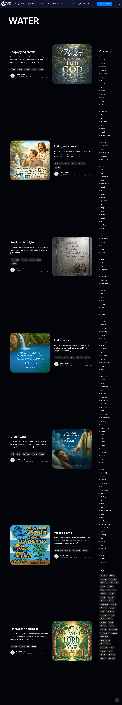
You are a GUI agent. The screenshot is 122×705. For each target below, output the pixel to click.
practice (104, 376)
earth (103, 125)
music (103, 335)
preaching (104, 387)
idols (102, 256)
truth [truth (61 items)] (110, 651)
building (103, 94)
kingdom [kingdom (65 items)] (104, 615)
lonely (103, 304)
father (103, 170)
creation (59, 358)
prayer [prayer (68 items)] (104, 629)
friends (25, 260)
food (102, 180)
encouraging (105, 139)
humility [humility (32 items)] (104, 608)
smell (102, 469)
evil (102, 149)
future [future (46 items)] (112, 593)
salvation (27, 454)
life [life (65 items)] (113, 615)
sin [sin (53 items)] (112, 647)
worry (103, 559)
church (103, 104)
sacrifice (104, 438)
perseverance (105, 363)
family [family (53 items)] (111, 586)
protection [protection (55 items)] (113, 629)
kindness (104, 277)
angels (103, 60)
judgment (104, 270)
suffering (104, 483)
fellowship (104, 177)
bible (102, 87)
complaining (105, 108)
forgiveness (105, 184)
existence (104, 159)
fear (102, 173)
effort (103, 128)
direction (104, 122)
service (103, 452)
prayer (103, 383)
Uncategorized (106, 524)
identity (103, 252)
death (103, 118)
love (102, 307)
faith (102, 163)
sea (102, 449)
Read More (44, 77)
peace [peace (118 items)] (104, 626)
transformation (106, 511)
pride (102, 390)
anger (103, 63)
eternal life (59, 164)
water (41, 69)
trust (102, 517)
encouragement (106, 135)
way (102, 545)
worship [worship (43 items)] (112, 658)
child (102, 101)
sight (102, 459)
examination (105, 153)
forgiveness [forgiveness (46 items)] (112, 590)
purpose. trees (24, 646)
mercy (103, 314)
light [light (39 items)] (103, 619)
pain (102, 345)
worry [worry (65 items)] (103, 658)
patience (104, 356)
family (103, 166)
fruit (102, 194)
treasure (104, 514)
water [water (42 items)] (103, 655)
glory (102, 208)
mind (102, 318)
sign (102, 462)
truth (102, 521)
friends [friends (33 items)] (104, 593)
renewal (82, 164)
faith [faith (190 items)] (103, 586)
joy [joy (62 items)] (103, 611)
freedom (104, 187)
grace (103, 218)
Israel (102, 259)
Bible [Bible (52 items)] (112, 575)
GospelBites (20, 74)
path (102, 352)
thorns (103, 500)
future (103, 197)
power (103, 373)
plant (39, 260)
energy (103, 142)
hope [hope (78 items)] (114, 604)
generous (104, 201)
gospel (103, 215)
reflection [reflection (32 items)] (105, 637)
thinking (103, 497)
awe (102, 77)
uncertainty (105, 528)
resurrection (105, 428)
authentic (104, 73)
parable (103, 349)
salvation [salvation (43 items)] (104, 647)
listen (20, 69)
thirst (35, 454)
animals (103, 67)
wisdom (103, 548)
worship (103, 562)
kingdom (104, 280)
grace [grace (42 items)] (103, 601)
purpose (104, 407)
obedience (104, 342)
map (102, 311)
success (103, 480)
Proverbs (104, 404)
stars (102, 476)
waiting (103, 535)
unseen (103, 531)
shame (103, 455)
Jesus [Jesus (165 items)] (112, 608)
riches (103, 431)
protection (104, 400)
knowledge (105, 283)
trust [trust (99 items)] (103, 651)
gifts (102, 204)
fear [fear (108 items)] (103, 590)
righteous (104, 435)
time (102, 504)
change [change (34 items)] (104, 579)
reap (102, 411)
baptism (103, 80)
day (102, 115)
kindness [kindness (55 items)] (111, 611)
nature (68, 550)
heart (103, 232)
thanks (103, 493)
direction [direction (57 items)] (104, 583)
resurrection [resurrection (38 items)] (105, 644)
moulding (104, 332)
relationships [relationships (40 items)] (106, 640)
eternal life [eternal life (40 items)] (115, 583)
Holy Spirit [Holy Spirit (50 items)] (105, 604)
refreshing (77, 550)
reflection (104, 414)
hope (102, 245)
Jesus (74, 164)
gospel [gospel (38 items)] (111, 597)
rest (34, 69)
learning (103, 290)
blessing (103, 91)
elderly (103, 132)
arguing (103, 70)
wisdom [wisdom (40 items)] (112, 655)
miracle (103, 321)
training (103, 507)
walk (102, 538)
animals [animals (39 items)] (104, 575)
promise (103, 393)
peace (28, 69)
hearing (103, 228)
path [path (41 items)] (111, 622)
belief (103, 84)
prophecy (104, 397)
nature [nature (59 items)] (104, 622)
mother (103, 328)
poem (103, 369)
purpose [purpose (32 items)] (114, 633)
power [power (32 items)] (112, 626)
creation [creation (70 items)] (113, 579)
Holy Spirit (59, 550)
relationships (105, 418)
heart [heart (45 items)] (111, 601)
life (73, 358)
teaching (104, 486)
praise (103, 380)
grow (102, 221)
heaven (103, 235)
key (102, 273)
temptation (105, 490)
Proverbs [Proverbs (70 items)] (104, 633)
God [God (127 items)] (103, 597)
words (103, 552)
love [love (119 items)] (110, 619)
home (103, 242)
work (102, 555)
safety (103, 442)
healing (103, 225)
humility (103, 249)
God (14, 69)
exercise (104, 156)
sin (102, 466)
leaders (103, 287)
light (102, 297)
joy (102, 266)
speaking (104, 473)
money (103, 325)
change (103, 97)
